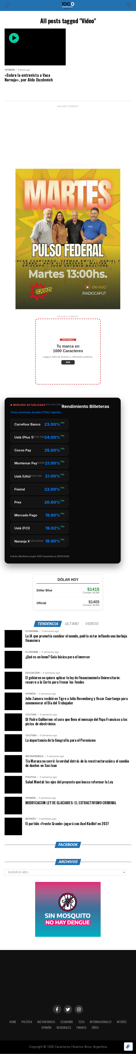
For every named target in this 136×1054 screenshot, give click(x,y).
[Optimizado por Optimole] (128, 1046)
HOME (11, 1022)
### (68, 362)
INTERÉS (123, 1022)
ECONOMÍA (66, 1022)
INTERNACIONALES (101, 1022)
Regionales (64, 1027)
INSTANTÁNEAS (46, 1022)
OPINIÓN (46, 1027)
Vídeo (95, 1027)
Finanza (82, 1027)
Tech (82, 1022)
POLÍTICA (25, 1022)
